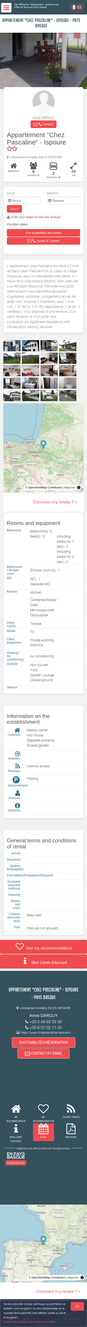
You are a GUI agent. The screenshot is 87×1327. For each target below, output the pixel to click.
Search (14, 209)
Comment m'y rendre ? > (55, 502)
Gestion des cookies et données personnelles (29, 1321)
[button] (43, 124)
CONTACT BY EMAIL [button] (43, 1053)
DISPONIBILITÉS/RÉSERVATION (43, 1042)
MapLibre (69, 487)
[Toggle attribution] (78, 487)
